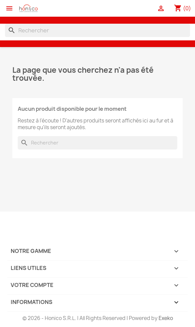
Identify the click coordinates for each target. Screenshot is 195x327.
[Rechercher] (97, 30)
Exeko (166, 318)
